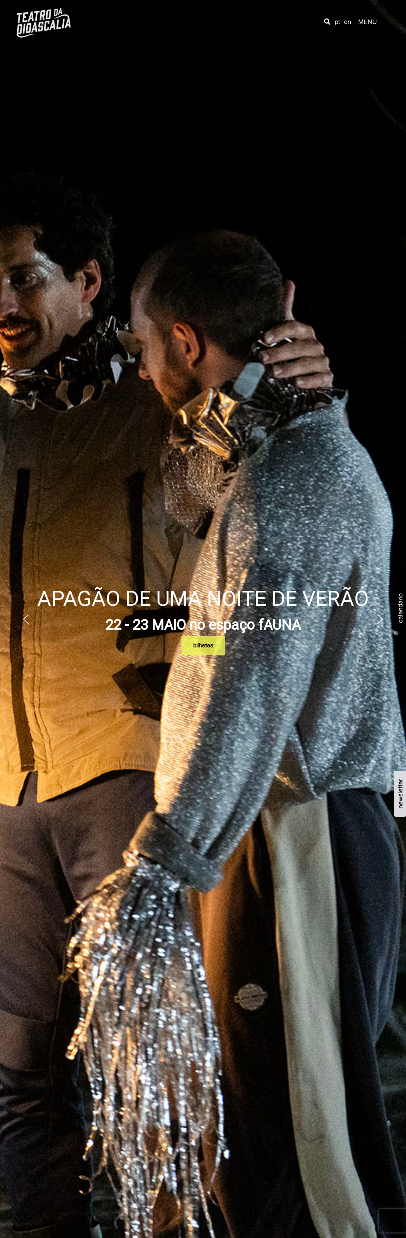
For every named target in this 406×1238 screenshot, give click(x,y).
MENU (367, 21)
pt (337, 21)
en (347, 21)
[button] (327, 22)
